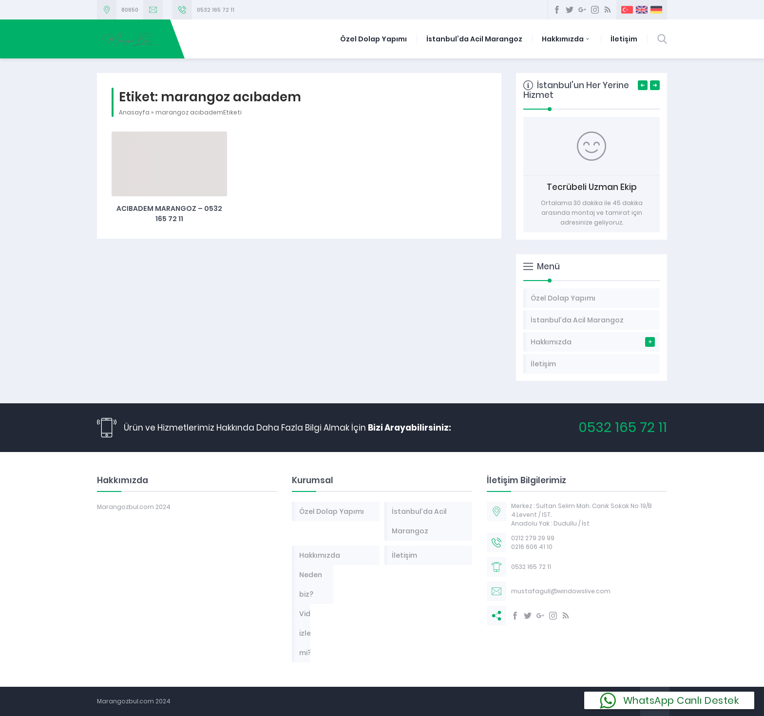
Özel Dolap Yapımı (373, 39)
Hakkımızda (566, 39)
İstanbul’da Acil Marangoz (474, 39)
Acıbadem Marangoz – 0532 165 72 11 (169, 214)
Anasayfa (134, 112)
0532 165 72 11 (215, 10)
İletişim (624, 39)
